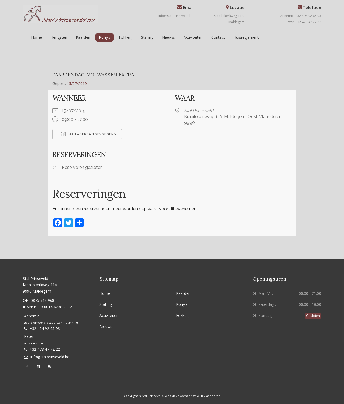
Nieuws (168, 37)
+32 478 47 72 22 (45, 349)
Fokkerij (125, 37)
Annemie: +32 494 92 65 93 (300, 15)
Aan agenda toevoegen (87, 134)
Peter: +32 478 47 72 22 (303, 22)
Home (36, 37)
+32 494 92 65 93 (45, 328)
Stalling (147, 37)
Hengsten (59, 37)
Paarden (83, 37)
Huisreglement (246, 37)
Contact (218, 37)
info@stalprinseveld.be (176, 15)
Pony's (182, 304)
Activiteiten (193, 37)
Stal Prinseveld (198, 110)
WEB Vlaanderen (208, 396)
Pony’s (104, 37)
